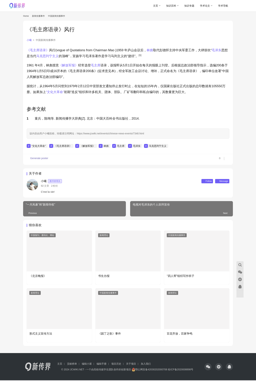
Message (220, 181)
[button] (140, 56)
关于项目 (131, 364)
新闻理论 (104, 236)
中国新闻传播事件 (46, 40)
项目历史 (116, 364)
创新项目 (126, 370)
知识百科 (171, 5)
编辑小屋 (87, 364)
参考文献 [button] (36, 109)
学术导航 (223, 5)
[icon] (208, 367)
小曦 (29, 40)
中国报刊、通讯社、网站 (42, 236)
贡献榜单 (72, 364)
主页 (155, 5)
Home (26, 16)
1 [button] (27, 118)
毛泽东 (216, 50)
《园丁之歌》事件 (109, 334)
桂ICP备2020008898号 (180, 370)
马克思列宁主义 (47, 56)
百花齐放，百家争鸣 (179, 334)
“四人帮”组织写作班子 (180, 276)
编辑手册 (101, 364)
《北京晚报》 (37, 276)
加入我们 (146, 364)
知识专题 (189, 5)
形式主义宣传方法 (40, 334)
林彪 (150, 50)
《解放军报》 (68, 65)
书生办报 (104, 276)
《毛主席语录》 (38, 50)
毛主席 (95, 65)
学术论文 (205, 5)
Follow (202, 181)
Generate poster (38, 159)
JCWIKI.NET (77, 370)
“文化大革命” (55, 92)
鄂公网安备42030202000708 (149, 370)
